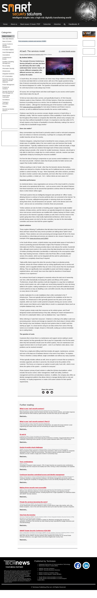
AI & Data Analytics (8, 49)
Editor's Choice (6, 36)
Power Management (8, 84)
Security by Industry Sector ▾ (8, 109)
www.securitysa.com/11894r (32, 107)
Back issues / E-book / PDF (30, 24)
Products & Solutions (5, 87)
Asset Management (8, 52)
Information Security (8, 68)
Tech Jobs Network (8, 38)
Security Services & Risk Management (8, 92)
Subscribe (47, 24)
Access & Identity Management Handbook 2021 (31, 54)
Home (5, 24)
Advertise (57, 24)
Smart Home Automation (6, 96)
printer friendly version (66, 51)
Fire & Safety (6, 66)
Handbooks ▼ (74, 24)
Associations (6, 55)
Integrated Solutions (8, 73)
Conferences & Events (6, 58)
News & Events (6, 41)
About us (14, 24)
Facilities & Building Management (8, 62)
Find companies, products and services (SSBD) (32, 41)
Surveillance (6, 99)
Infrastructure (6, 71)
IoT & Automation (7, 76)
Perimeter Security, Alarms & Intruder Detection (8, 80)
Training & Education (5, 103)
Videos (4, 106)
